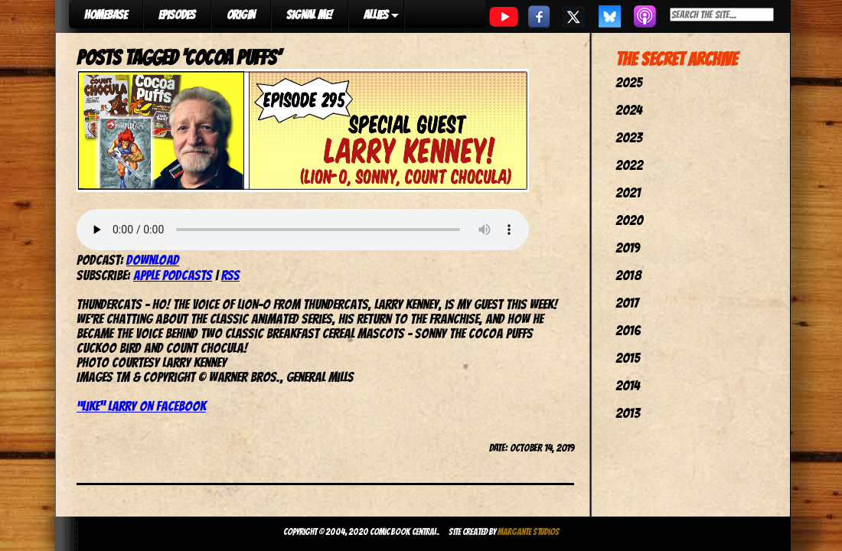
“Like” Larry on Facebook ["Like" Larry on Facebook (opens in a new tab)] (141, 406)
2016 (628, 330)
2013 (627, 413)
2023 (628, 137)
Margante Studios (529, 531)
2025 (628, 82)
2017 (626, 302)
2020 (629, 220)
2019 (627, 247)
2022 (629, 165)
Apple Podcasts (172, 275)
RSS (230, 275)
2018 (628, 275)
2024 (628, 110)
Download (152, 260)
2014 (627, 385)
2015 (627, 357)
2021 (628, 192)
